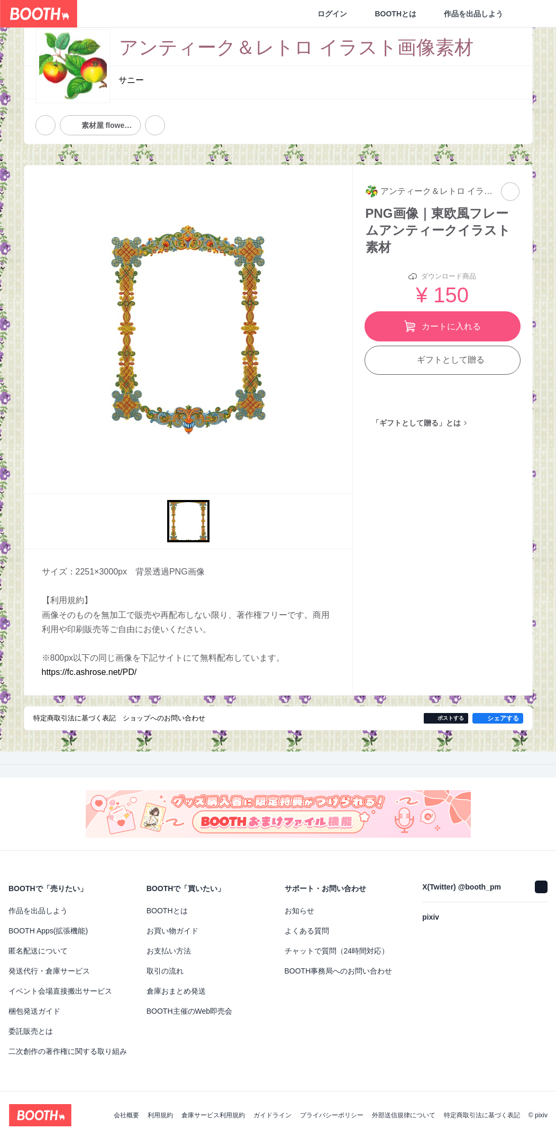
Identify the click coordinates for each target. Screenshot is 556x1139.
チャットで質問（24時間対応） (337, 951)
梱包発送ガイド (34, 1011)
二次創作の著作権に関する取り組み (67, 1051)
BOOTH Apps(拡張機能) (48, 931)
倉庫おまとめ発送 (176, 991)
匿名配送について (38, 951)
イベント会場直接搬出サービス (60, 991)
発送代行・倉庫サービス (49, 971)
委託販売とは (30, 1031)
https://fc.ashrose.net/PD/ (89, 672)
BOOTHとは (395, 13)
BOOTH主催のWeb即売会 (189, 1011)
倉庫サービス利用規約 (213, 1115)
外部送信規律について (403, 1115)
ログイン (332, 13)
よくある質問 (307, 931)
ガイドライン (272, 1115)
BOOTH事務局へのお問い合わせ (339, 971)
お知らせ (299, 910)
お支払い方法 (169, 951)
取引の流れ (165, 971)
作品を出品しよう (473, 13)
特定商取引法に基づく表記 (482, 1115)
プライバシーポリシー (331, 1115)
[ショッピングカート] (530, 13)
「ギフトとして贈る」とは (416, 423)
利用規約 (160, 1115)
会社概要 (126, 1115)
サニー (131, 80)
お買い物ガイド (172, 931)
